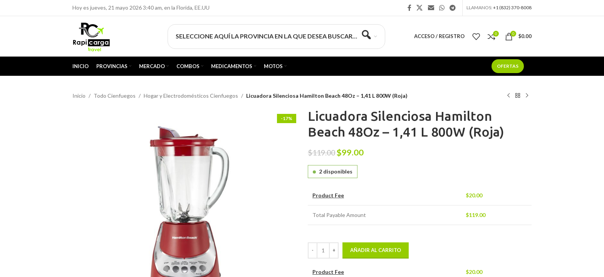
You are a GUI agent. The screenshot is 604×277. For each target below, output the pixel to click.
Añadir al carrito (375, 250)
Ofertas (507, 66)
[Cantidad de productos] (323, 250)
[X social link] (419, 7)
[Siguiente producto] (527, 95)
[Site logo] (91, 35)
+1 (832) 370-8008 (512, 7)
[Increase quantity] (334, 250)
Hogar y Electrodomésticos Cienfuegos (191, 95)
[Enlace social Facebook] (409, 7)
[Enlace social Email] (430, 7)
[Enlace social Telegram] (452, 7)
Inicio (79, 95)
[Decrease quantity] (312, 250)
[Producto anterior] (508, 95)
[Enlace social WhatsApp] (441, 7)
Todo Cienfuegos (115, 95)
